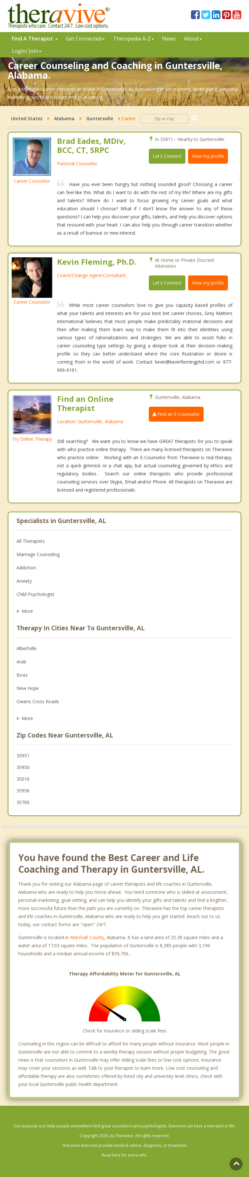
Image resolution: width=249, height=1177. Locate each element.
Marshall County (87, 937)
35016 (23, 779)
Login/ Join (27, 50)
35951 (23, 755)
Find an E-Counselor (176, 414)
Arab (21, 661)
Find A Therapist (35, 38)
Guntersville (99, 118)
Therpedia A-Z (133, 38)
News (169, 38)
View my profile (208, 156)
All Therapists (31, 541)
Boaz (22, 675)
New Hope (28, 688)
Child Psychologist (35, 594)
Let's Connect (167, 156)
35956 (23, 790)
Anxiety (24, 581)
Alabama (64, 118)
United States (26, 118)
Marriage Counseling (38, 554)
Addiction (26, 568)
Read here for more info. (124, 1155)
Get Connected (85, 38)
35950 (23, 767)
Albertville (27, 648)
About (193, 38)
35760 (23, 802)
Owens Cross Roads (38, 701)
